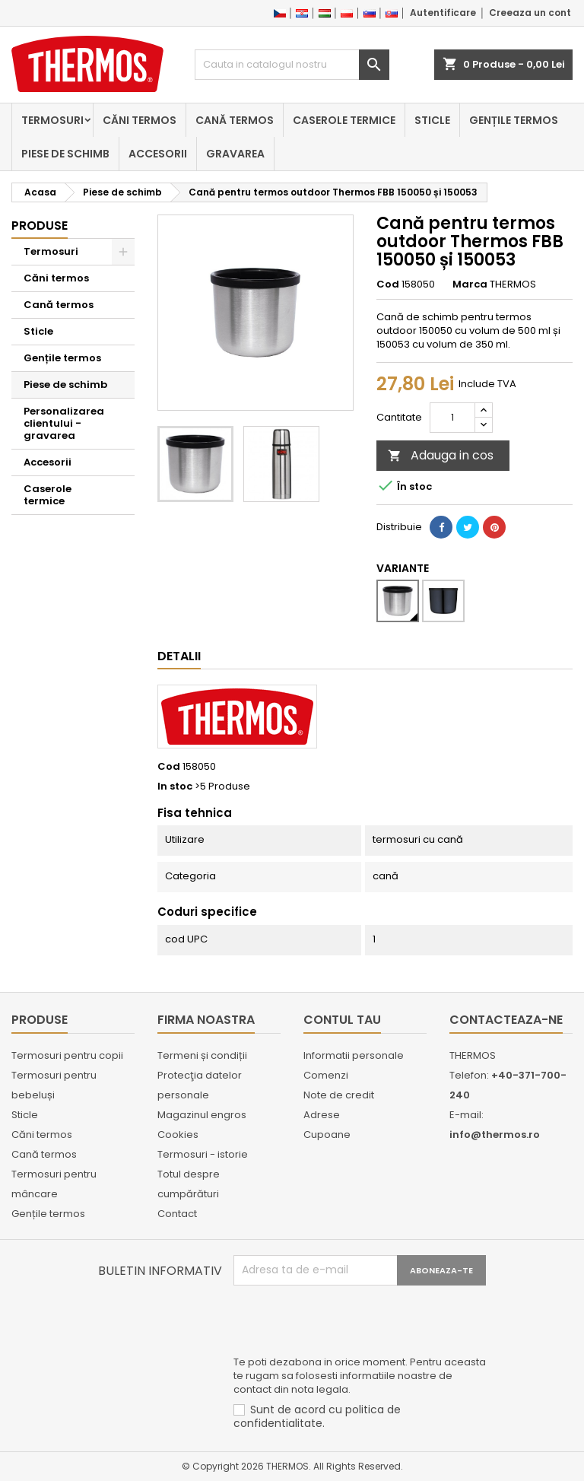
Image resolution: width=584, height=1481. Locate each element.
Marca (469, 284)
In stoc (174, 786)
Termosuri (52, 120)
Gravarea (235, 153)
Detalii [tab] (179, 656)
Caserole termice (344, 120)
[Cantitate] (452, 417)
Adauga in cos (441, 455)
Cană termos (234, 120)
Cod (387, 284)
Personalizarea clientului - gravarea (64, 423)
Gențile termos (513, 120)
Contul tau (342, 1019)
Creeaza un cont (530, 12)
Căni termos (139, 120)
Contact (177, 1213)
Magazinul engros (201, 1115)
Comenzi (325, 1075)
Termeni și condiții (202, 1055)
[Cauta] (292, 64)
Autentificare (443, 12)
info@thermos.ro (494, 1134)
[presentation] (349, 1322)
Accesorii (158, 153)
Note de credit (338, 1095)
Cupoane (327, 1134)
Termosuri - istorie (202, 1154)
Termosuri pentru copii (67, 1055)
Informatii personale (353, 1055)
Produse (39, 225)
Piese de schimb (65, 153)
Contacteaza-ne (506, 1019)
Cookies (177, 1134)
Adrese (321, 1115)
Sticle (432, 120)
